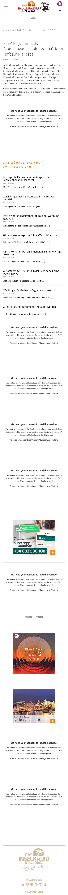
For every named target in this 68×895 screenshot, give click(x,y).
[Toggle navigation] (6, 7)
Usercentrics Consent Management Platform (39, 126)
